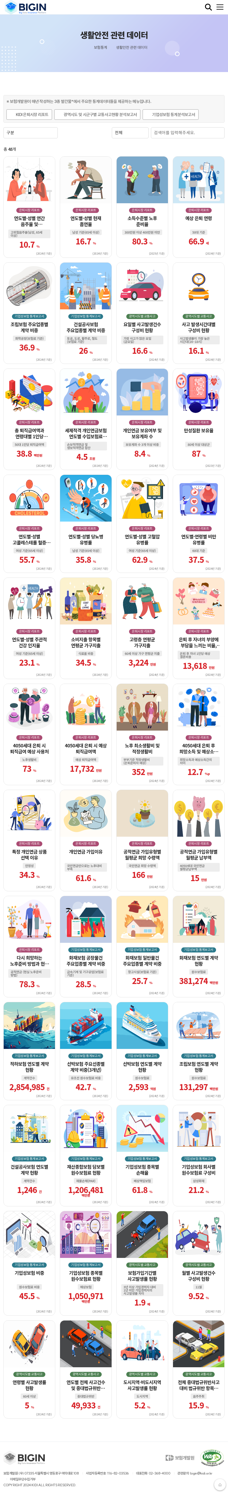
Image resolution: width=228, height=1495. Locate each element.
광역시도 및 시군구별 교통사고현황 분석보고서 (100, 114)
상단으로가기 (220, 1484)
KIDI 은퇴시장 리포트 (32, 114)
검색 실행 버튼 (220, 133)
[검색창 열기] (208, 7)
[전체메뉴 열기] (219, 7)
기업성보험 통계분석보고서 (173, 114)
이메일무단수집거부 (23, 1479)
